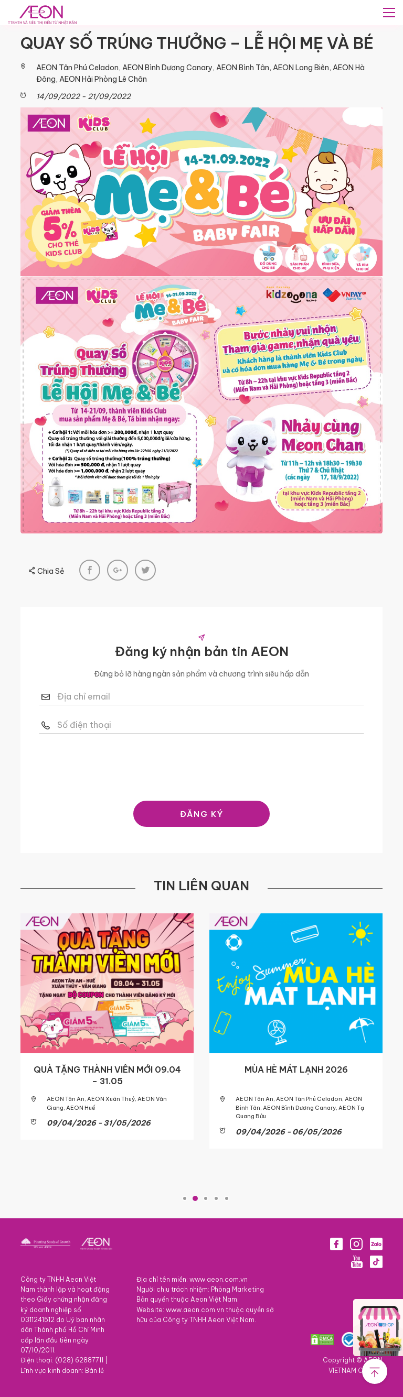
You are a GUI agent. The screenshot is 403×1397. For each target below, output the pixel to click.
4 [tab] (216, 1197)
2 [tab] (195, 1197)
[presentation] (201, 764)
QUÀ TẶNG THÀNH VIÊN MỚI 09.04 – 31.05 (107, 1075)
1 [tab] (184, 1197)
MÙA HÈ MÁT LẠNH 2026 (296, 1069)
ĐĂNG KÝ (202, 813)
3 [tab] (205, 1197)
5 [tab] (226, 1197)
